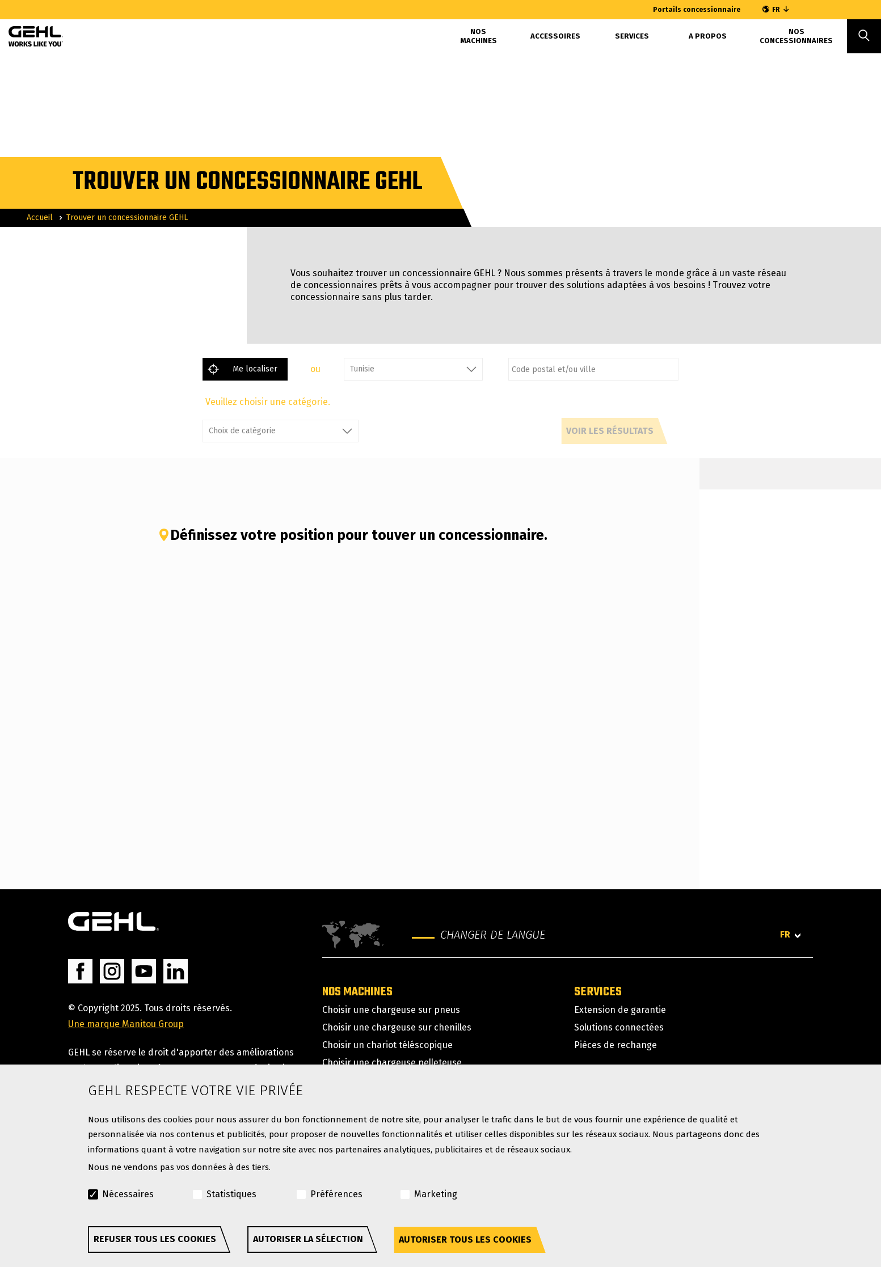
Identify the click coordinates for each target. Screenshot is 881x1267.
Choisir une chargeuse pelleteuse (392, 1062)
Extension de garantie (620, 1009)
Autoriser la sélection (308, 1239)
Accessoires (555, 36)
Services (632, 36)
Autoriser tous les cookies (465, 1239)
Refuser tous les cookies (155, 1239)
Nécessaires (128, 1194)
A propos (708, 36)
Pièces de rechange (615, 1045)
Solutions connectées (619, 1027)
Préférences (336, 1194)
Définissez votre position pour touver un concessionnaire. (352, 535)
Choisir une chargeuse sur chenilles (396, 1027)
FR (776, 10)
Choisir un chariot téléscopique (387, 1045)
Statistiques (231, 1194)
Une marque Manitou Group (126, 1024)
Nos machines (478, 36)
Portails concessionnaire (696, 10)
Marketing (435, 1194)
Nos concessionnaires (796, 36)
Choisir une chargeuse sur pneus (391, 1009)
